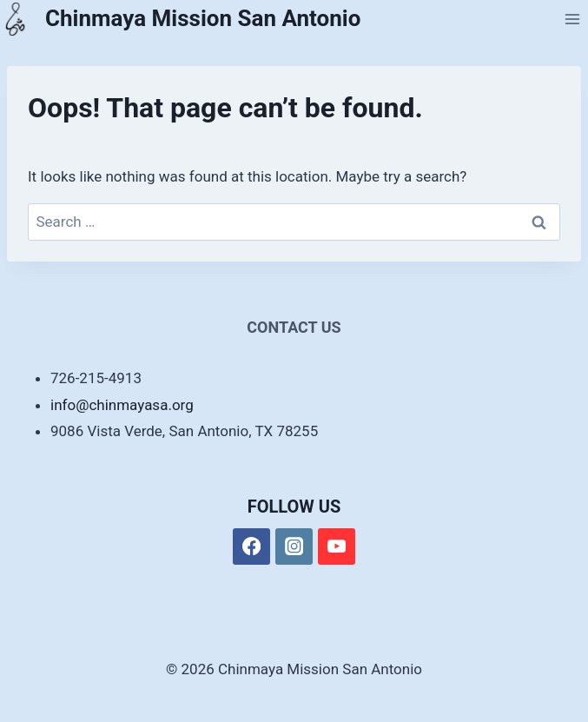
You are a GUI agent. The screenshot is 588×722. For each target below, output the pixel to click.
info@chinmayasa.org (122, 405)
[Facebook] (251, 547)
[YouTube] (336, 547)
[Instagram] (294, 547)
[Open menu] (572, 18)
